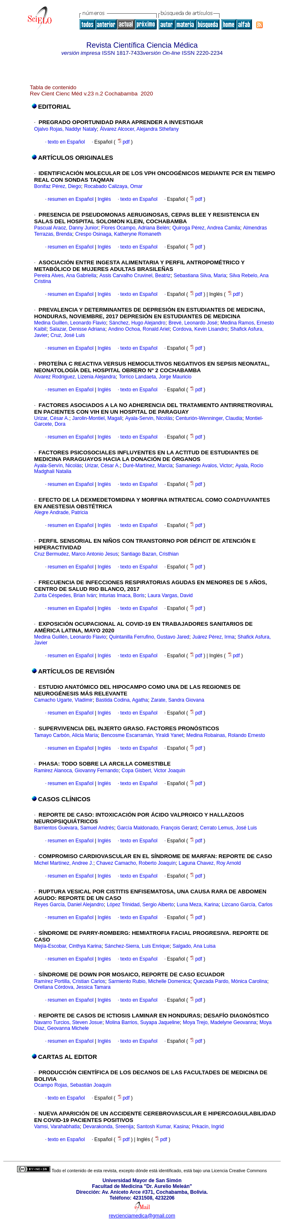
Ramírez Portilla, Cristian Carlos (69, 981)
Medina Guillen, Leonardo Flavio (70, 323)
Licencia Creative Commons (239, 1170)
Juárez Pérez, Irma (213, 637)
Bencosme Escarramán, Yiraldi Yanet (142, 735)
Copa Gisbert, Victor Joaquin (153, 770)
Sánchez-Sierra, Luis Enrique (137, 946)
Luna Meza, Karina (198, 904)
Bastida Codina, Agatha (122, 700)
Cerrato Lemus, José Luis (228, 828)
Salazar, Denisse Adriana (77, 329)
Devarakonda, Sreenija (108, 1126)
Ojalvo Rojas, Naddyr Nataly (65, 129)
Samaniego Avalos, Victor (203, 465)
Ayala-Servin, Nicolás (149, 418)
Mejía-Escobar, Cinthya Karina (67, 946)
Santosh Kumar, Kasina (163, 1126)
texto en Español (66, 142)
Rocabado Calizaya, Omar (113, 186)
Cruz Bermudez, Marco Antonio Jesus (76, 554)
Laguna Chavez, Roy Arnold (210, 863)
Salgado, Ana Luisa (194, 946)
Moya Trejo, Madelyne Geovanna (220, 1022)
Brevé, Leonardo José (192, 323)
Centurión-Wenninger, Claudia (208, 418)
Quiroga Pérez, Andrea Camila (206, 228)
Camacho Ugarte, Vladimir (63, 700)
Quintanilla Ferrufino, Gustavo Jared (149, 637)
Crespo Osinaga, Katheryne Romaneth (118, 234)
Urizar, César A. (51, 418)
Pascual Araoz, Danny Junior (66, 228)
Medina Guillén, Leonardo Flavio (70, 637)
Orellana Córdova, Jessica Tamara (72, 987)
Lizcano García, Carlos (247, 904)
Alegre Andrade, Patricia (61, 512)
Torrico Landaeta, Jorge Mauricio (155, 377)
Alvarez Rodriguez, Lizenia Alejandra (75, 377)
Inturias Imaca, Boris (121, 595)
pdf (124, 142)
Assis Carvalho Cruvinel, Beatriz (134, 275)
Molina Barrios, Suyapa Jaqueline (143, 1022)
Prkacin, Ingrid (208, 1126)
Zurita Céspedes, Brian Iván (65, 595)
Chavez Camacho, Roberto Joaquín (136, 863)
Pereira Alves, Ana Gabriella (65, 275)
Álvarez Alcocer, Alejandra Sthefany (139, 129)
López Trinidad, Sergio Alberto (140, 904)
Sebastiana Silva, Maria (200, 275)
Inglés (103, 199)
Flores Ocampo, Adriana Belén (135, 228)
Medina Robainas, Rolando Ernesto (225, 735)
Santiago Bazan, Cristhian (150, 554)
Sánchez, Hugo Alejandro (137, 323)
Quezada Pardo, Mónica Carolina (230, 981)
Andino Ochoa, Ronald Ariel (138, 329)
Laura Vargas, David (170, 595)
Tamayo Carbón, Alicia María (66, 735)
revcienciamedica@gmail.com (142, 1216)
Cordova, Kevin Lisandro (200, 329)
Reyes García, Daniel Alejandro (69, 904)
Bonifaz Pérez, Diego (57, 186)
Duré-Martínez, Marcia (147, 465)
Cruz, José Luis (68, 335)
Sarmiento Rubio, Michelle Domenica (149, 981)
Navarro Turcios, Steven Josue (68, 1022)
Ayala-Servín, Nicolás (58, 465)
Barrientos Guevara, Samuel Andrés (74, 828)
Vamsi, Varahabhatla (57, 1126)
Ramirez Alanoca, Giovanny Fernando (76, 770)
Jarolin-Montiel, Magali (97, 418)
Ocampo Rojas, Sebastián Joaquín (72, 1085)
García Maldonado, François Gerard (157, 828)
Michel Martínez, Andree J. (63, 863)
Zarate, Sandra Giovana (177, 700)
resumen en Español (71, 199)
